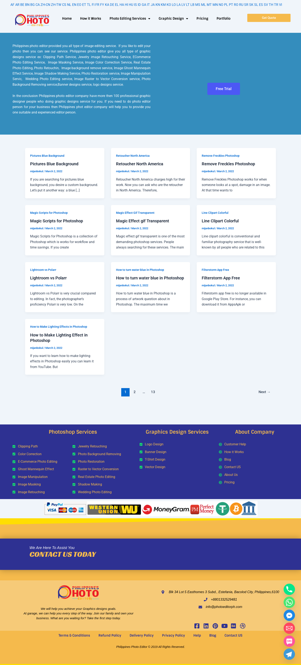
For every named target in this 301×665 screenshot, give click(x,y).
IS (135, 5)
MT (209, 5)
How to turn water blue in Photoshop (140, 269)
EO (79, 5)
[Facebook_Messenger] (289, 615)
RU (241, 5)
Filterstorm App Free (215, 269)
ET (84, 5)
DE (112, 5)
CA (38, 5)
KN (158, 5)
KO (169, 5)
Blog (212, 635)
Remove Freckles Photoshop (221, 155)
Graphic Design (173, 18)
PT (231, 5)
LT (188, 5)
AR (17, 5)
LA (179, 5)
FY (102, 5)
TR (276, 5)
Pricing (202, 18)
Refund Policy (109, 635)
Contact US (233, 635)
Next (264, 392)
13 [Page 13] (153, 392)
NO (221, 5)
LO (174, 5)
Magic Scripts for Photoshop (49, 212)
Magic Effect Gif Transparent (135, 212)
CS (64, 5)
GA (144, 5)
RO (236, 5)
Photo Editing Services (130, 18)
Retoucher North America (133, 155)
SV (266, 5)
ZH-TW (56, 5)
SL (256, 5)
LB (192, 5)
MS (197, 5)
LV (183, 5)
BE (22, 5)
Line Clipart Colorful (215, 212)
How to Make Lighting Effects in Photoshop (58, 326)
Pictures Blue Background (47, 155)
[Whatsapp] (289, 602)
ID (139, 5)
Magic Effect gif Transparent (142, 220)
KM (163, 5)
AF (12, 5)
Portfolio (223, 18)
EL (117, 5)
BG (32, 5)
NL (69, 5)
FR (97, 5)
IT (148, 5)
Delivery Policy (142, 635)
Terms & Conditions (74, 635)
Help (197, 635)
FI (93, 5)
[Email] (289, 628)
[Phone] (289, 589)
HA (122, 5)
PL (226, 5)
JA (153, 5)
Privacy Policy (173, 635)
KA (107, 5)
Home (67, 18)
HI (126, 5)
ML (203, 5)
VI (280, 5)
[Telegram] (289, 654)
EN (74, 5)
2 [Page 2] (135, 392)
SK (251, 5)
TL (89, 5)
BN (27, 5)
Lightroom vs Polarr (43, 269)
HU (131, 5)
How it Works (90, 18)
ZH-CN (45, 5)
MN (215, 5)
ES (261, 5)
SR (246, 5)
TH (271, 5)
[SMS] (289, 641)
